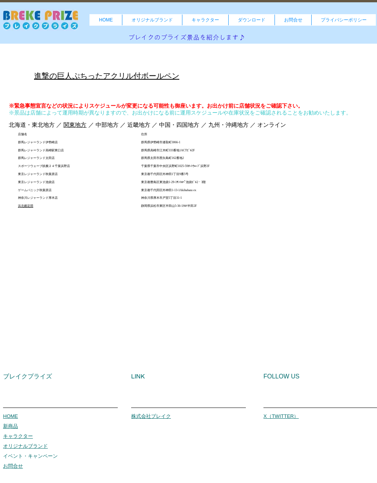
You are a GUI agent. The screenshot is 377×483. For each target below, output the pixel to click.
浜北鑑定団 (25, 206)
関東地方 (74, 124)
